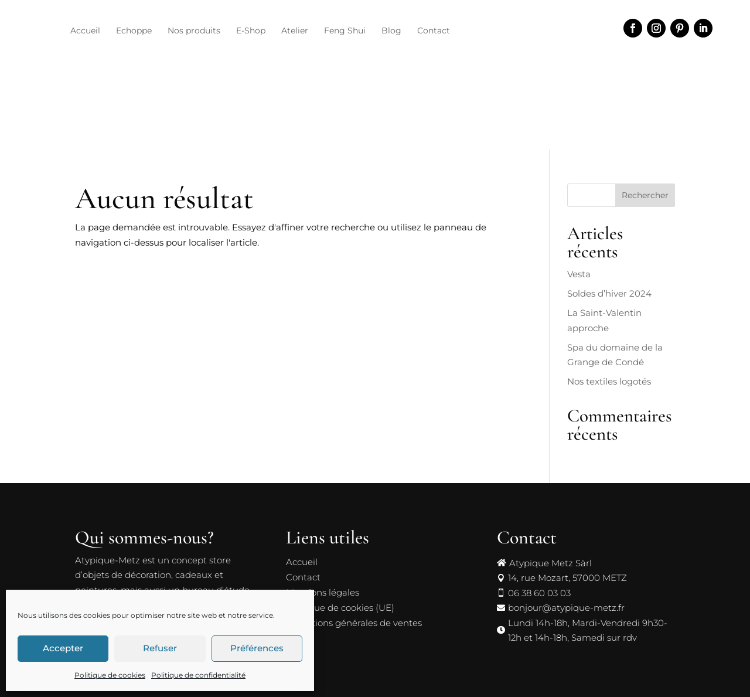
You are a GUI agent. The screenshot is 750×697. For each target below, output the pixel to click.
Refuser (160, 648)
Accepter (63, 648)
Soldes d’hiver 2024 (609, 274)
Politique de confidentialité (198, 675)
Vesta (579, 255)
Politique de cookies (109, 675)
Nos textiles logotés (609, 362)
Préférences (257, 648)
